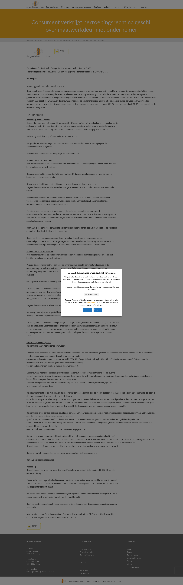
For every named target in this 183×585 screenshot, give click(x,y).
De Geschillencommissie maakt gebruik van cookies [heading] (91, 273)
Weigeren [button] (98, 310)
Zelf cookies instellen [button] (91, 294)
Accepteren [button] (87, 310)
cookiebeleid (91, 302)
